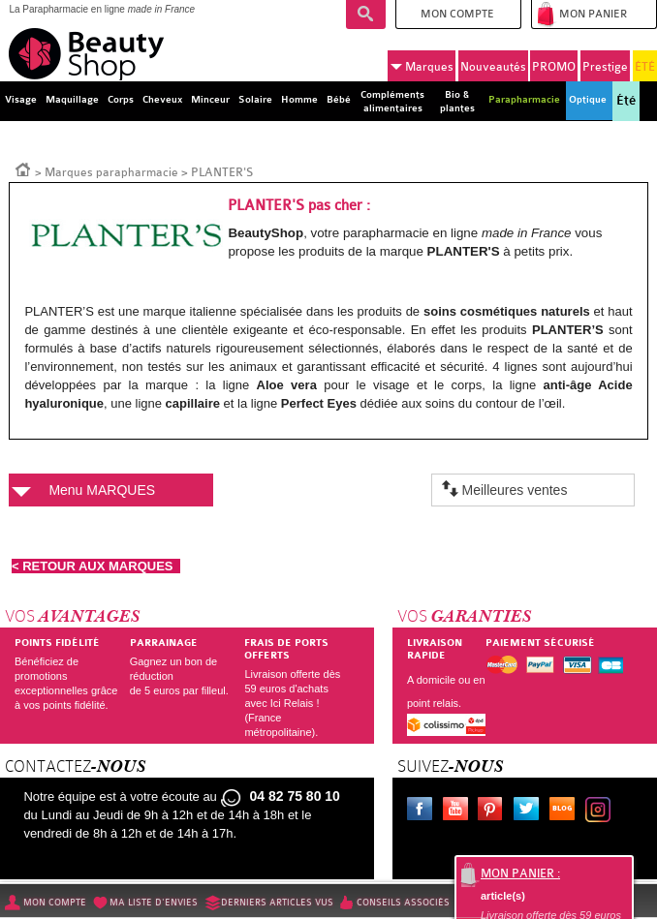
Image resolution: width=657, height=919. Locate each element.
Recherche (366, 14)
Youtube (459, 811)
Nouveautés (493, 67)
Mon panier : (520, 873)
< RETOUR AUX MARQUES (96, 566)
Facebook (423, 811)
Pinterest (494, 811)
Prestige (605, 67)
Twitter (530, 811)
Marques (422, 67)
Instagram (601, 811)
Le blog (565, 811)
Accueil (23, 168)
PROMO (554, 67)
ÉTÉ (645, 67)
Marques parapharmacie (111, 172)
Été (626, 100)
